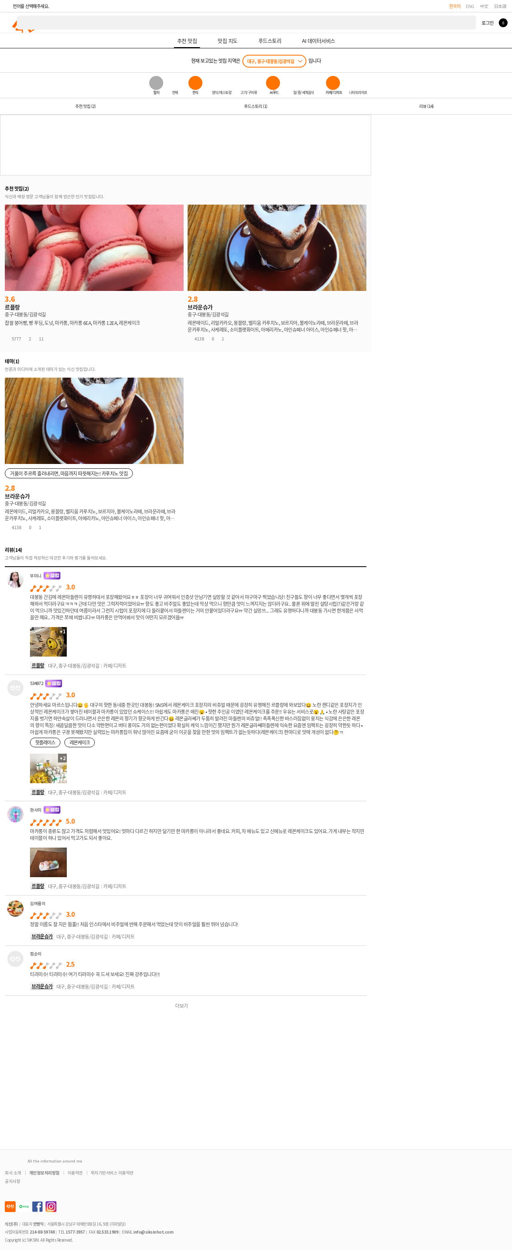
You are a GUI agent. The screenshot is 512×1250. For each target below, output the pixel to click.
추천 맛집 (85, 106)
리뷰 (426, 106)
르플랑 (38, 665)
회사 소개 (13, 1173)
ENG (470, 6)
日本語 (500, 6)
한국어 (455, 6)
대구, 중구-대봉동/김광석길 (270, 61)
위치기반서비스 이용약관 (112, 1173)
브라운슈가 (42, 936)
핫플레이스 (45, 742)
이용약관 (75, 1173)
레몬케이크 (80, 742)
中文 (484, 6)
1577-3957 (75, 1232)
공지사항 (12, 1181)
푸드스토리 (255, 106)
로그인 (487, 23)
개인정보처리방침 (44, 1173)
